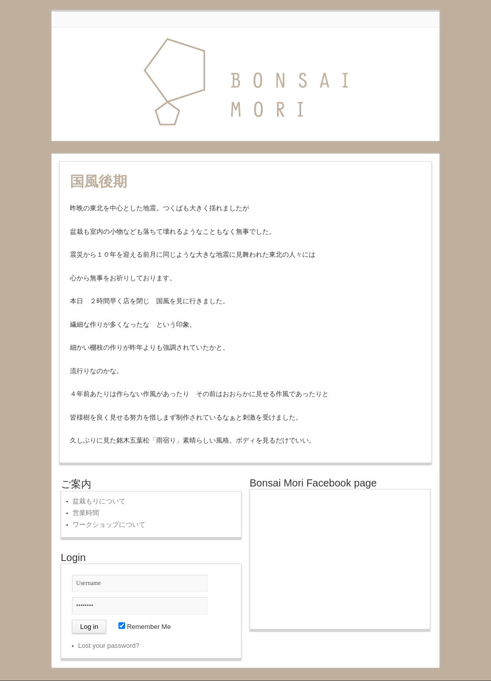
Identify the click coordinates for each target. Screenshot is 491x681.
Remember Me (144, 626)
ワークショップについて (108, 524)
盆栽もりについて (99, 501)
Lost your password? (108, 645)
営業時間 (85, 513)
